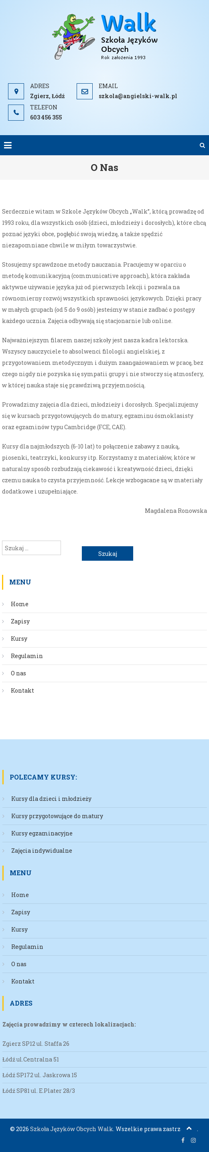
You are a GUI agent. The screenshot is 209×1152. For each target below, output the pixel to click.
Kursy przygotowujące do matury (57, 816)
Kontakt (22, 690)
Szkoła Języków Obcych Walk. (72, 1129)
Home (19, 604)
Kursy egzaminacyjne (42, 833)
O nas (18, 673)
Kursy (19, 638)
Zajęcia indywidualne (41, 850)
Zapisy (20, 621)
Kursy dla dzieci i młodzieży (51, 798)
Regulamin (27, 656)
